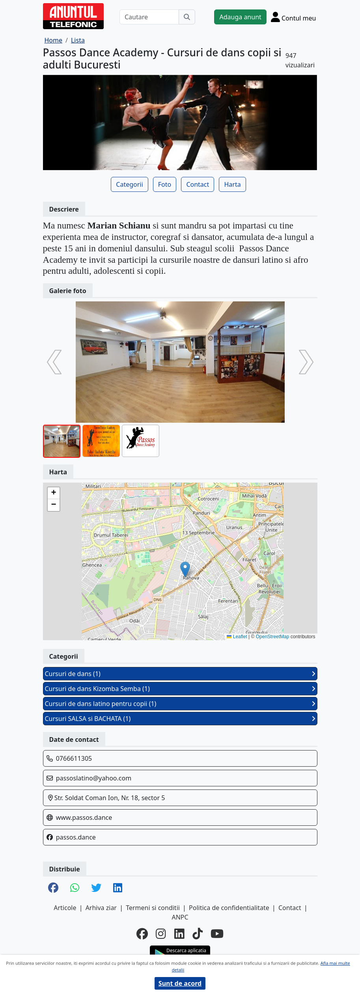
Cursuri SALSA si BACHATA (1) (180, 718)
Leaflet (237, 636)
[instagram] (161, 933)
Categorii (129, 184)
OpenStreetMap (272, 636)
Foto (164, 184)
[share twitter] (96, 888)
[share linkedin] (117, 888)
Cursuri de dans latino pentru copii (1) (180, 703)
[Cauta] (187, 16)
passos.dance (76, 837)
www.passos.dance (84, 817)
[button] (185, 569)
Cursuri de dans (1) (180, 673)
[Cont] (294, 17)
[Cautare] (149, 16)
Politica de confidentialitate (229, 907)
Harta (232, 184)
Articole (65, 907)
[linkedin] (179, 933)
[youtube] (217, 933)
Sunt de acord (180, 983)
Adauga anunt (240, 17)
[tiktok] (197, 933)
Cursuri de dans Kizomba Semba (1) (180, 688)
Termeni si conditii (153, 907)
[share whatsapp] (74, 888)
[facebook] (142, 933)
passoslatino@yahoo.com (93, 778)
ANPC (180, 917)
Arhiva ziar (101, 907)
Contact (197, 184)
